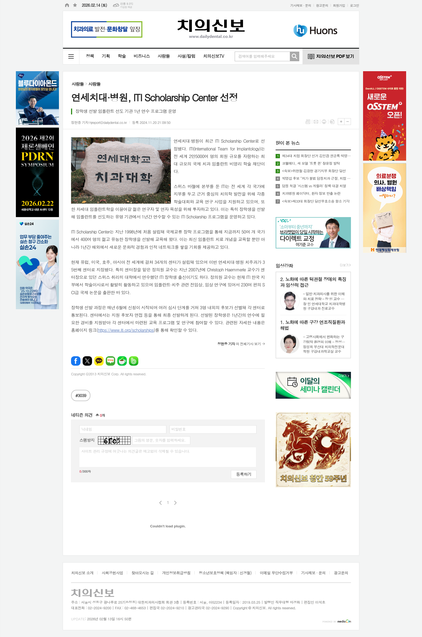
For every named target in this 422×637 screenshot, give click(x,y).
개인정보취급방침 (176, 572)
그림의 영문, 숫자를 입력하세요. (159, 440)
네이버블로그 (110, 361)
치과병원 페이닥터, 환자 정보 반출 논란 (311, 193)
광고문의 (322, 5)
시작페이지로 (67, 5)
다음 (175, 503)
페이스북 (75, 361)
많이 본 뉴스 (288, 143)
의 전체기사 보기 (239, 343)
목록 (308, 121)
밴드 (133, 361)
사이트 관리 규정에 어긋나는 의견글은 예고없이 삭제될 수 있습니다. (135, 451)
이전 (160, 503)
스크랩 (332, 121)
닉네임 (86, 429)
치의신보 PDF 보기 (331, 56)
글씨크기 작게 (347, 121)
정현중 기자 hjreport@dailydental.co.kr (99, 122)
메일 (316, 121)
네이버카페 (122, 361)
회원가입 (339, 5)
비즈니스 (141, 56)
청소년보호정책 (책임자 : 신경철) (225, 572)
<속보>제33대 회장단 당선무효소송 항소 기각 (315, 201)
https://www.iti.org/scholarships (126, 330)
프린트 (324, 121)
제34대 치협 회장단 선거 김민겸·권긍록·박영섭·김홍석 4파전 (316, 155)
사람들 (163, 56)
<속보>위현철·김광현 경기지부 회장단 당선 (314, 170)
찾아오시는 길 (142, 572)
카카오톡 (99, 361)
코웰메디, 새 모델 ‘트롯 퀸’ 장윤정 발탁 (311, 163)
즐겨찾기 (75, 5)
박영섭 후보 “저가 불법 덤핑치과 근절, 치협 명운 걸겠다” (316, 178)
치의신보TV (213, 56)
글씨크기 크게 (341, 121)
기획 (106, 56)
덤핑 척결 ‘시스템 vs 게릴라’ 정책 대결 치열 (314, 185)
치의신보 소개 (82, 572)
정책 (90, 56)
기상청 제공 (126, 7)
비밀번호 (178, 429)
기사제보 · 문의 (300, 5)
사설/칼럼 (186, 56)
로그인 (354, 5)
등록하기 (243, 474)
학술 (122, 56)
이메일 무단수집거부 (276, 572)
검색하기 (294, 56)
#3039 (80, 395)
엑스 (87, 361)
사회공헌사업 (112, 572)
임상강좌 (284, 265)
